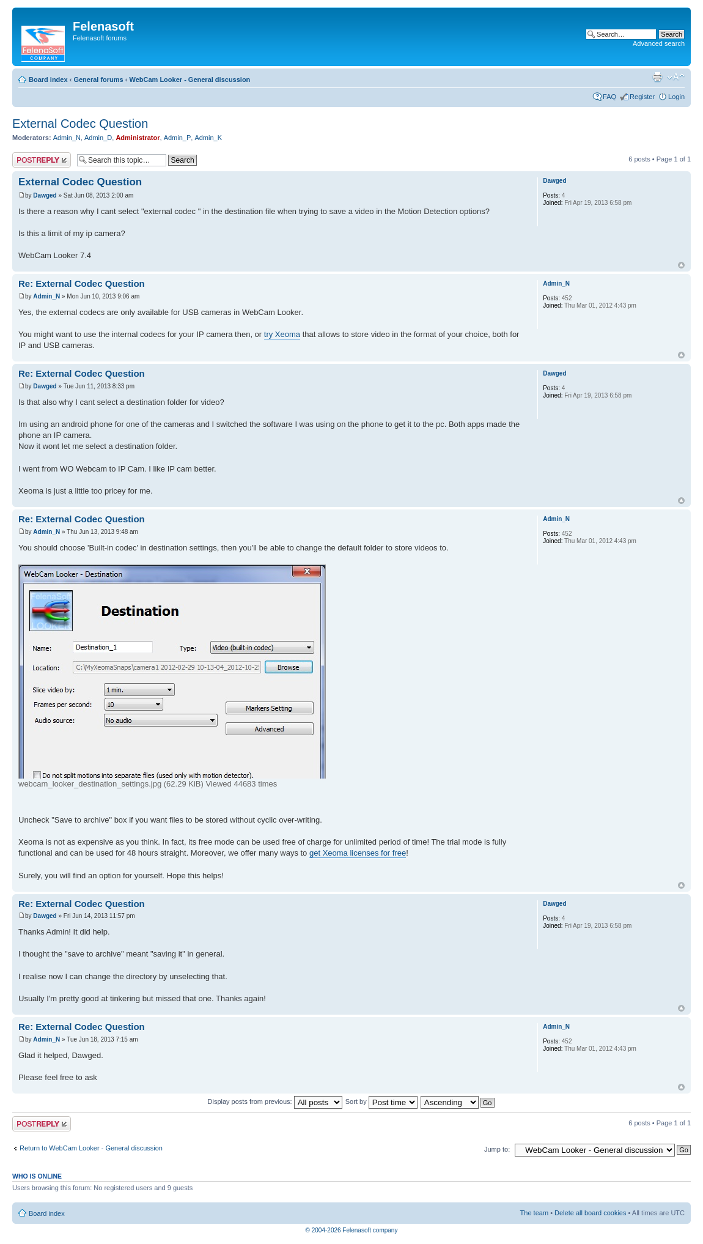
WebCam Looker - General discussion (189, 79)
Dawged (44, 195)
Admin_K (208, 137)
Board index (48, 79)
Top (681, 265)
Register (642, 96)
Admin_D (98, 137)
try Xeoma (282, 334)
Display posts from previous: (275, 1101)
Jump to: (497, 1149)
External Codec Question (80, 123)
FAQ (609, 96)
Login (676, 96)
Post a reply (41, 160)
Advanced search (659, 43)
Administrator (138, 137)
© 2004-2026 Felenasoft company (352, 1230)
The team (534, 1212)
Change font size (676, 77)
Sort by (381, 1101)
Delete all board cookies (590, 1212)
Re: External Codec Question (81, 283)
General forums (98, 79)
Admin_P (177, 137)
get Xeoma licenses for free (357, 852)
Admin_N (67, 137)
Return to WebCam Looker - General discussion (91, 1148)
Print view (657, 77)
